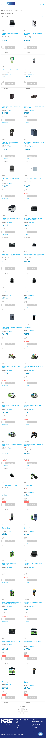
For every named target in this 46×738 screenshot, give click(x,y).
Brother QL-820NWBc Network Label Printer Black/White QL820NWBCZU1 (10, 291)
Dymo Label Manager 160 (29, 327)
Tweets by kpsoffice (26, 720)
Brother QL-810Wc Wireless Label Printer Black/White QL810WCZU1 (32, 291)
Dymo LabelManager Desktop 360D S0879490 (11, 641)
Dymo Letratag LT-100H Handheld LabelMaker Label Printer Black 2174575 (11, 527)
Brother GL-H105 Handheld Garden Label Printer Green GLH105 (11, 70)
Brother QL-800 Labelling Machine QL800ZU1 (10, 178)
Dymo (3, 363)
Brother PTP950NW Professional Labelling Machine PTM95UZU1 (34, 143)
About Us (18, 721)
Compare (4, 52)
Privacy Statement (18, 726)
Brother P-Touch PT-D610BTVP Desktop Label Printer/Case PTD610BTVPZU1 (11, 255)
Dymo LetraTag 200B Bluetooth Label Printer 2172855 (33, 486)
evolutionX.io (21, 734)
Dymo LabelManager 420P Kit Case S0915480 (11, 681)
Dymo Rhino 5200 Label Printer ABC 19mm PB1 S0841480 (33, 603)
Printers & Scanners (17, 10)
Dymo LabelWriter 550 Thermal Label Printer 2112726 (32, 406)
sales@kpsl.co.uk (35, 729)
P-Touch (3, 30)
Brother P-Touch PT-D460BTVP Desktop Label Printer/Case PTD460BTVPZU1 (33, 219)
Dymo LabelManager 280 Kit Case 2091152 (32, 641)
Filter (43, 16)
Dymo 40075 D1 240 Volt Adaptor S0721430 (10, 485)
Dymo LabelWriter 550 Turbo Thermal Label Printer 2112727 (12, 445)
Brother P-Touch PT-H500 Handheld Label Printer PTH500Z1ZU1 (33, 70)
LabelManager (26, 324)
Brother (3, 66)
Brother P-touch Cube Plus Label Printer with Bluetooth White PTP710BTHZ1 (32, 179)
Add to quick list (5, 49)
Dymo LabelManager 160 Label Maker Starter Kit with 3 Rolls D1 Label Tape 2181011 (11, 603)
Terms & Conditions (18, 728)
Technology (9, 10)
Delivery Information (18, 723)
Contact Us (18, 729)
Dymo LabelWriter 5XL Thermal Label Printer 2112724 (10, 406)
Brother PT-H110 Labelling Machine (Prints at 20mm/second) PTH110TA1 (10, 143)
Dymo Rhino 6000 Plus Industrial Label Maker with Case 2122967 (33, 445)
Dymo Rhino (26, 441)
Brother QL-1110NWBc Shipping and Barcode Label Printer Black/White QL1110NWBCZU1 (34, 255)
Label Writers (9, 38)
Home (3, 10)
